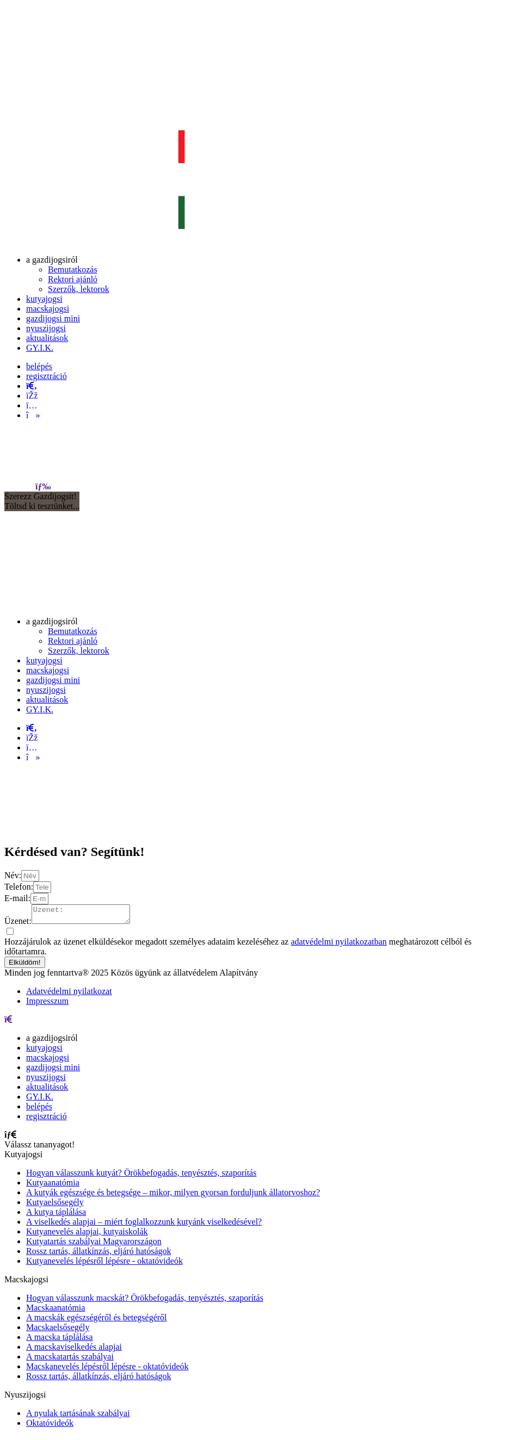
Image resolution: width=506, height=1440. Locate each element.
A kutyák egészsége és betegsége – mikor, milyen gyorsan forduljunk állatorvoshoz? (173, 1195)
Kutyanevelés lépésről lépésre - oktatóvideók (104, 1264)
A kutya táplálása (56, 1215)
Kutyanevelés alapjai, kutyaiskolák (86, 1234)
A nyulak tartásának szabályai (78, 1416)
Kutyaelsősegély (55, 1205)
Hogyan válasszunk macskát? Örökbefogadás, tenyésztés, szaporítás (144, 1301)
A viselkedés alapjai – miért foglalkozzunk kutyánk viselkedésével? (144, 1225)
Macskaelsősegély (57, 1330)
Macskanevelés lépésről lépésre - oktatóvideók (107, 1369)
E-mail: (17, 898)
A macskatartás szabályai (70, 1359)
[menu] (43, 486)
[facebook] (32, 395)
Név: (12, 875)
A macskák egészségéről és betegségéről (96, 1320)
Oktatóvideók (49, 1426)
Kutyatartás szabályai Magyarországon (94, 1244)
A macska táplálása (59, 1340)
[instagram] (31, 405)
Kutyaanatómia (52, 1185)
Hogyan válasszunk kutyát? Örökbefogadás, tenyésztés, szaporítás (141, 1176)
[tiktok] (33, 415)
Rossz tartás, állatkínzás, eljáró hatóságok (98, 1254)
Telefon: (18, 886)
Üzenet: (18, 924)
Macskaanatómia (55, 1310)
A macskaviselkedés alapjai (74, 1350)
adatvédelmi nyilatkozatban (338, 944)
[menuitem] (52, 259)
